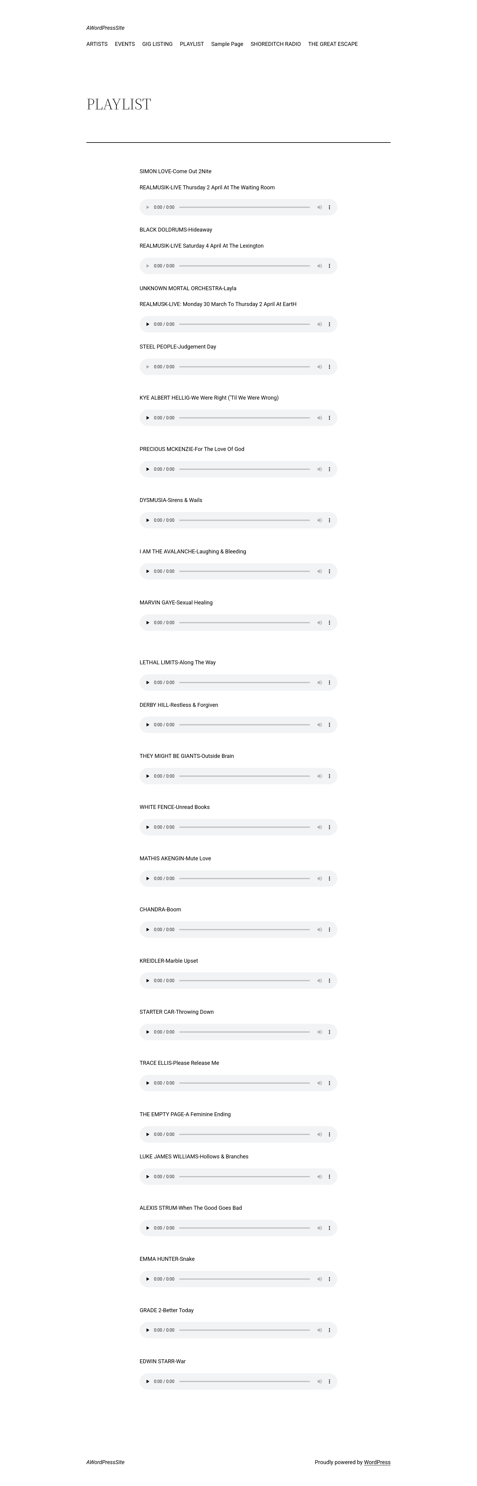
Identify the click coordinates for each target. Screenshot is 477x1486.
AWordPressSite (105, 28)
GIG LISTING (157, 44)
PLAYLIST (192, 44)
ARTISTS (97, 44)
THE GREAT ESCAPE (333, 44)
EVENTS (125, 44)
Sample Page (227, 44)
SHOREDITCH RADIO (276, 44)
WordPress (377, 1462)
